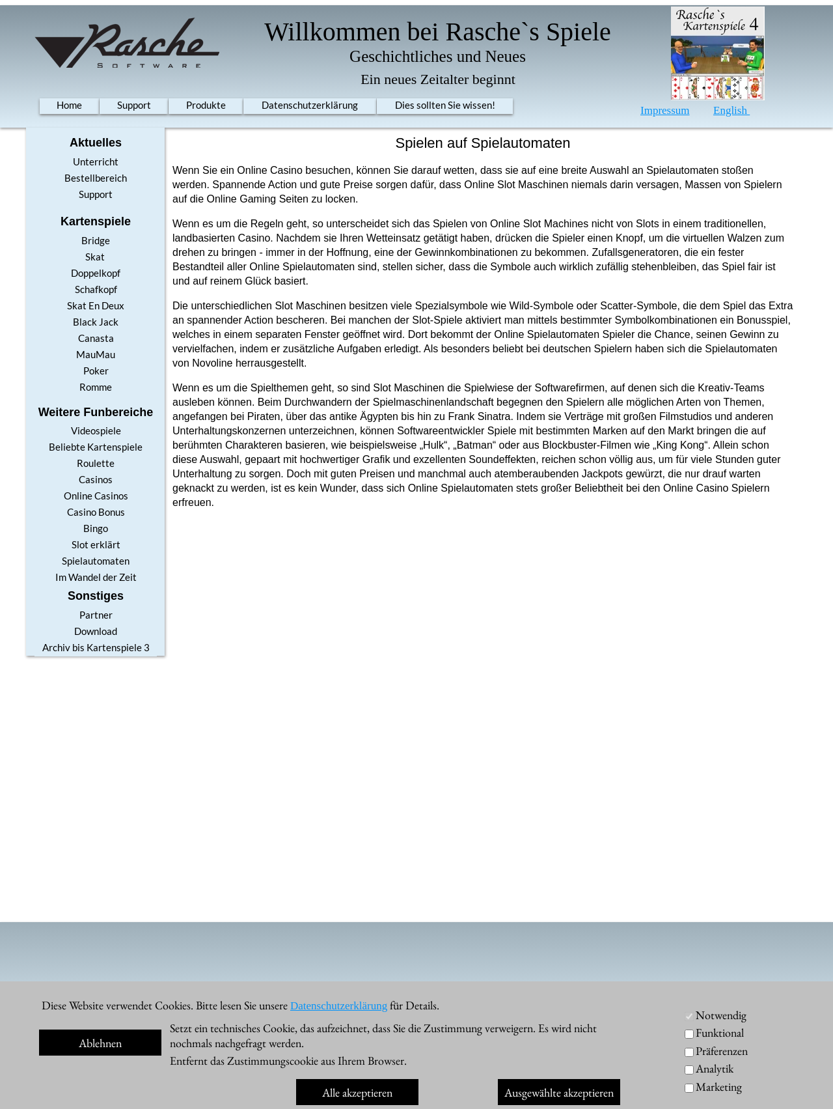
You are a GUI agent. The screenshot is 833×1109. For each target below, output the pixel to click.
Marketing (719, 1086)
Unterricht (693, 1000)
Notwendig (721, 1014)
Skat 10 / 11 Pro (127, 1019)
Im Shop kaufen (666, 1085)
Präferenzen (722, 1050)
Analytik (714, 1068)
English (731, 110)
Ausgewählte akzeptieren (559, 1092)
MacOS (664, 1063)
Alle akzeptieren (357, 1092)
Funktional (720, 1032)
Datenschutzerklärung (338, 1006)
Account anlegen (574, 1000)
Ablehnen (100, 1042)
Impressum (665, 110)
